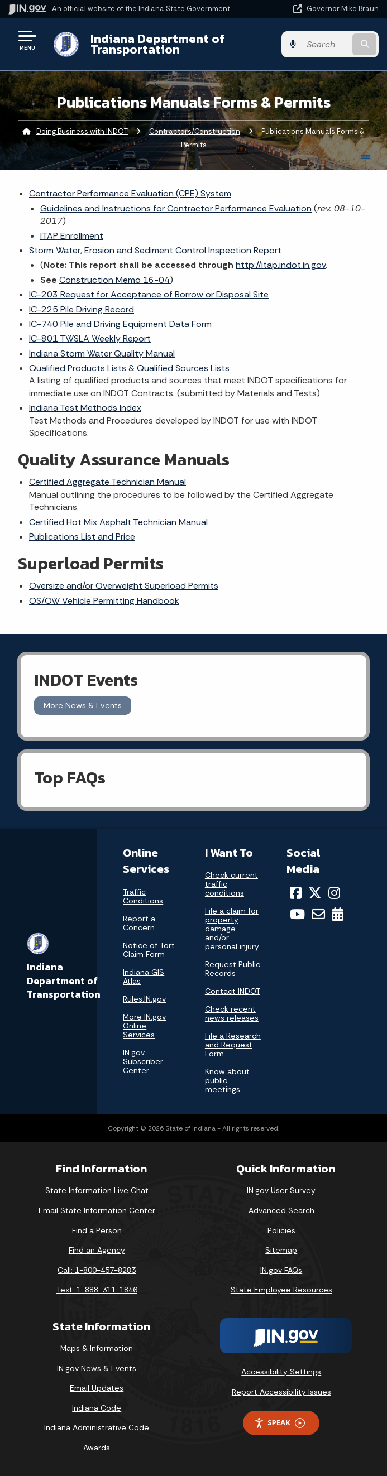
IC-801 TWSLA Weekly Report (90, 338)
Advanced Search (281, 1210)
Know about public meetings (227, 1080)
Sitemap (281, 1250)
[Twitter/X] (315, 893)
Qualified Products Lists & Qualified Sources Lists (129, 368)
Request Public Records (232, 968)
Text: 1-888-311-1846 (96, 1290)
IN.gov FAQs (281, 1270)
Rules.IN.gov (144, 999)
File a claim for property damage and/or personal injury (232, 928)
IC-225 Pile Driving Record (81, 309)
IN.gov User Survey (281, 1190)
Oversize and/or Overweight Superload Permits (123, 586)
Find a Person (97, 1230)
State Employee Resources (281, 1290)
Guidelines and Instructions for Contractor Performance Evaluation (176, 208)
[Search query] (325, 44)
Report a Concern (139, 923)
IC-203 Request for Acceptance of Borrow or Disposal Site (149, 294)
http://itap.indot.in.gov (281, 265)
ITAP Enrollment (71, 236)
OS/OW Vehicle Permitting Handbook (104, 601)
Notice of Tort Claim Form (149, 949)
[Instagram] (334, 893)
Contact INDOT (232, 991)
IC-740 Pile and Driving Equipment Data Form (120, 324)
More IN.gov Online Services (144, 1026)
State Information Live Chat (97, 1190)
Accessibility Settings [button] (281, 1372)
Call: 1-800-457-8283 (97, 1270)
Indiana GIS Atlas (143, 976)
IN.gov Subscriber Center (143, 1061)
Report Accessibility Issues (281, 1392)
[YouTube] (297, 914)
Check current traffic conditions (231, 884)
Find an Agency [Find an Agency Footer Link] (97, 1250)
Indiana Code (96, 1408)
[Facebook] (296, 893)
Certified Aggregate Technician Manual (107, 482)
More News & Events (83, 705)
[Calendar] (337, 914)
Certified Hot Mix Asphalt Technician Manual (118, 522)
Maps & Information (96, 1348)
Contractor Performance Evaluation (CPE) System (130, 193)
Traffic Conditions (143, 896)
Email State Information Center (97, 1210)
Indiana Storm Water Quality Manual (102, 353)
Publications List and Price (82, 536)
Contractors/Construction (194, 131)
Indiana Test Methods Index (85, 408)
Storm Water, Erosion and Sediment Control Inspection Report (155, 250)
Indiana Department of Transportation (157, 44)
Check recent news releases (232, 1013)
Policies (281, 1230)
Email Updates (96, 1388)
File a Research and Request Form (233, 1045)
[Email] (318, 914)
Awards (96, 1448)
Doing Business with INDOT (82, 131)
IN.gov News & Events (96, 1368)
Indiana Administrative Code (96, 1427)
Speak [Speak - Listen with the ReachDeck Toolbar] (279, 1422)
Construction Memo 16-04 (114, 280)
